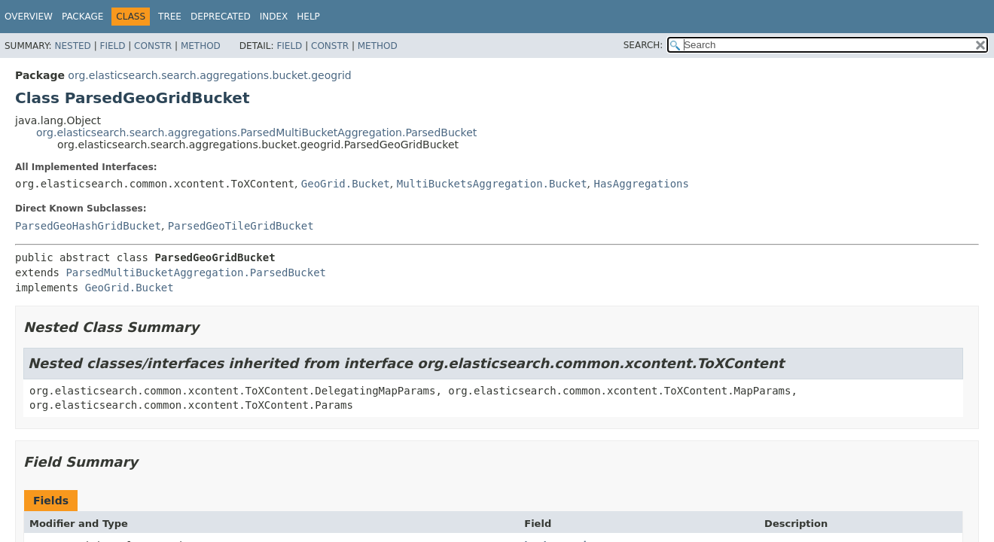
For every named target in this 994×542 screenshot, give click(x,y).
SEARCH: (643, 45)
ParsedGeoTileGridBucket (241, 226)
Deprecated (221, 16)
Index (274, 16)
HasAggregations (640, 184)
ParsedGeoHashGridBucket (88, 226)
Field (112, 46)
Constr (153, 46)
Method (201, 46)
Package (82, 16)
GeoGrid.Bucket (345, 184)
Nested (72, 46)
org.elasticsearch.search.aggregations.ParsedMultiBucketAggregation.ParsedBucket (256, 132)
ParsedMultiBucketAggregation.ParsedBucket (196, 272)
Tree (169, 16)
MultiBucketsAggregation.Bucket (492, 184)
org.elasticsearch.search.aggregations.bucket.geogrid (209, 75)
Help (308, 16)
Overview (29, 16)
